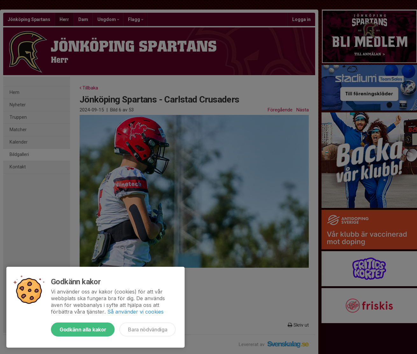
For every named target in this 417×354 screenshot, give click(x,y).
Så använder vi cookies (135, 311)
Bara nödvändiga (147, 329)
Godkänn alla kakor (83, 329)
